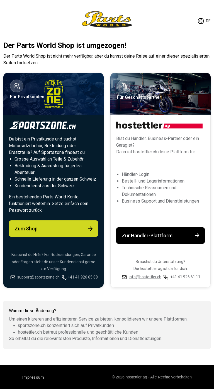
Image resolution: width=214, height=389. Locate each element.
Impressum (33, 377)
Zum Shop (54, 228)
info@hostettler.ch (145, 277)
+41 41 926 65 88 (83, 277)
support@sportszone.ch (38, 277)
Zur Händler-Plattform (161, 235)
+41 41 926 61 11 (185, 277)
